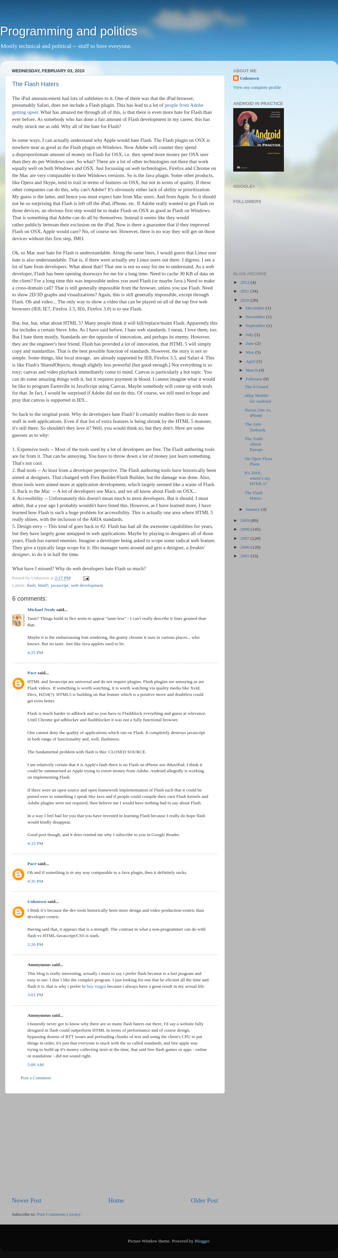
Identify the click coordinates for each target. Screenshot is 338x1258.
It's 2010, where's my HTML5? (257, 478)
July (250, 334)
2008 (245, 529)
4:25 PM (35, 652)
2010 (245, 300)
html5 (43, 585)
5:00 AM (35, 1064)
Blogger (202, 1240)
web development (87, 585)
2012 (245, 282)
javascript (59, 585)
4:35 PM (35, 881)
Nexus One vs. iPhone (258, 412)
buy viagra (96, 986)
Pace (32, 672)
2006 (245, 547)
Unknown (36, 901)
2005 (245, 555)
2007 (245, 538)
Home (116, 1200)
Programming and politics (68, 31)
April (251, 361)
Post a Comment (36, 1077)
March (252, 370)
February (254, 378)
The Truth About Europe (254, 444)
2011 (245, 291)
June (250, 343)
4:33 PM (35, 843)
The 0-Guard (256, 386)
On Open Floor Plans (258, 461)
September (256, 325)
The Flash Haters (35, 84)
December (256, 307)
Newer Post (27, 1200)
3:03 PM (35, 994)
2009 (245, 520)
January (253, 509)
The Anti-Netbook (255, 427)
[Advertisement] (115, 1145)
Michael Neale (41, 609)
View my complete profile (257, 87)
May (250, 352)
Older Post (204, 1200)
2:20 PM (35, 944)
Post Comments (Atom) (58, 1214)
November (256, 316)
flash (31, 585)
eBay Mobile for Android (258, 398)
